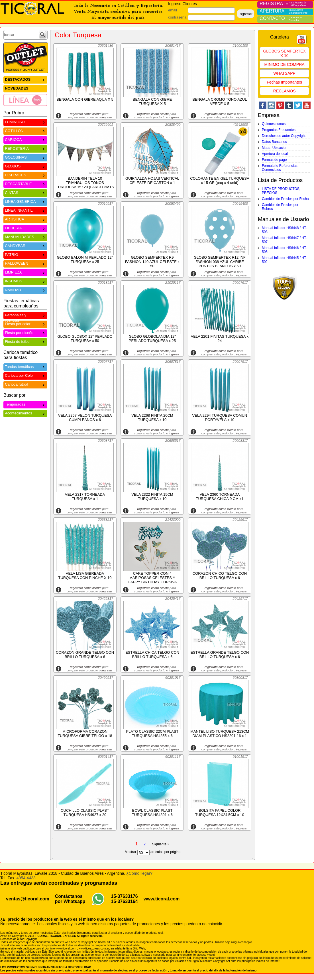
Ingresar (245, 14)
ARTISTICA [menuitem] (25, 218)
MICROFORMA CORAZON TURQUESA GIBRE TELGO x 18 (85, 733)
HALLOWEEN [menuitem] (25, 263)
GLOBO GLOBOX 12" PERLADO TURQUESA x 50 (84, 338)
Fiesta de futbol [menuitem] (25, 341)
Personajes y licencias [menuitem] (25, 315)
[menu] (25, 91)
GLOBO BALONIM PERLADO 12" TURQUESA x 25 (85, 259)
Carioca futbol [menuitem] (25, 384)
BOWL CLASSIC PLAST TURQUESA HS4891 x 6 (152, 812)
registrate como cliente (85, 114)
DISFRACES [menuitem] (25, 174)
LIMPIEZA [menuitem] (25, 272)
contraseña (177, 17)
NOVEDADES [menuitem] (16, 88)
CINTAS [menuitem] (25, 192)
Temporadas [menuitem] (25, 404)
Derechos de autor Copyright (283, 136)
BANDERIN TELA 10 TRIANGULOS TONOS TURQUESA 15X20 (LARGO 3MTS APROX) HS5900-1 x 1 (85, 184)
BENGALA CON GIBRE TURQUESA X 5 (152, 101)
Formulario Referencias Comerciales (279, 168)
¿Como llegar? (139, 873)
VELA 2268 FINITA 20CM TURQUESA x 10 (152, 417)
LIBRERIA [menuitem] (25, 227)
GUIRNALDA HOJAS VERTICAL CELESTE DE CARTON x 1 (152, 180)
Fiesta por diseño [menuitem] (25, 332)
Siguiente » (160, 844)
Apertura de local (275, 154)
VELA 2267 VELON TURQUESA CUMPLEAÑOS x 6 (85, 417)
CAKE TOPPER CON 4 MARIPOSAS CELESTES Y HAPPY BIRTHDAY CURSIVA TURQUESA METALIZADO (152, 579)
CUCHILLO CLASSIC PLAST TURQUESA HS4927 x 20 (85, 812)
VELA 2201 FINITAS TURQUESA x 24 (220, 338)
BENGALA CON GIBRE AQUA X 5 (84, 99)
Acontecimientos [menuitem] (25, 412)
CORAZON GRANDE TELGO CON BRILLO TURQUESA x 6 (85, 654)
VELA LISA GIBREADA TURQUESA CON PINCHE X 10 (84, 575)
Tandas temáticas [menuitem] (25, 366)
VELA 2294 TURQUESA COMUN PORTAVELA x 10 (219, 417)
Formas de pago (274, 160)
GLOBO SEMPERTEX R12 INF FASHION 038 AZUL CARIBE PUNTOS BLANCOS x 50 (220, 261)
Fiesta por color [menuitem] (25, 323)
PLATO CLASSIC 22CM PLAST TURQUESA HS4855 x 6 (152, 733)
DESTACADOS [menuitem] (25, 79)
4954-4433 (26, 878)
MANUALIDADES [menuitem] (25, 236)
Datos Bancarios (274, 142)
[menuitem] (25, 100)
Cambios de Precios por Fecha (285, 199)
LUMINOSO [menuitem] (25, 121)
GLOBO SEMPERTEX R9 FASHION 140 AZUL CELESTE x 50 (152, 261)
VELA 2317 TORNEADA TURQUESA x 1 (85, 496)
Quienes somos (274, 124)
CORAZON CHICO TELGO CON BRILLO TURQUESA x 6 (220, 575)
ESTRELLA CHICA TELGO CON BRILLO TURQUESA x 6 (152, 654)
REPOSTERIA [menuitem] (25, 148)
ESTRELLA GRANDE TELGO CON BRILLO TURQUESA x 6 (219, 654)
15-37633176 (124, 896)
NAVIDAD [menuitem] (25, 289)
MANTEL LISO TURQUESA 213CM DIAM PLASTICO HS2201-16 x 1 (219, 733)
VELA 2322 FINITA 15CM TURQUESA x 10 (152, 496)
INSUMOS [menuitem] (25, 280)
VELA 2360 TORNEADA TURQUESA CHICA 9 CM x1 (219, 496)
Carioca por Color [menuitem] (25, 375)
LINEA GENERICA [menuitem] (25, 201)
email (172, 10)
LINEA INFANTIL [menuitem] (25, 210)
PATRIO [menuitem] (25, 254)
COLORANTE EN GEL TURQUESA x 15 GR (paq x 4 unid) (219, 180)
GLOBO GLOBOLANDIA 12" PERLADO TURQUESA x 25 (152, 338)
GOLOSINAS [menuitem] (25, 157)
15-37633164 (124, 901)
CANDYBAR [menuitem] (25, 245)
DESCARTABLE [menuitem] (25, 183)
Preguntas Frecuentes (278, 130)
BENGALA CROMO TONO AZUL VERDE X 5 (219, 101)
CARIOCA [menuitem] (25, 139)
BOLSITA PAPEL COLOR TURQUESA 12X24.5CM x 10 (219, 812)
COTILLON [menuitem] (25, 130)
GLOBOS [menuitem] (25, 165)
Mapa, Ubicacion (274, 148)
